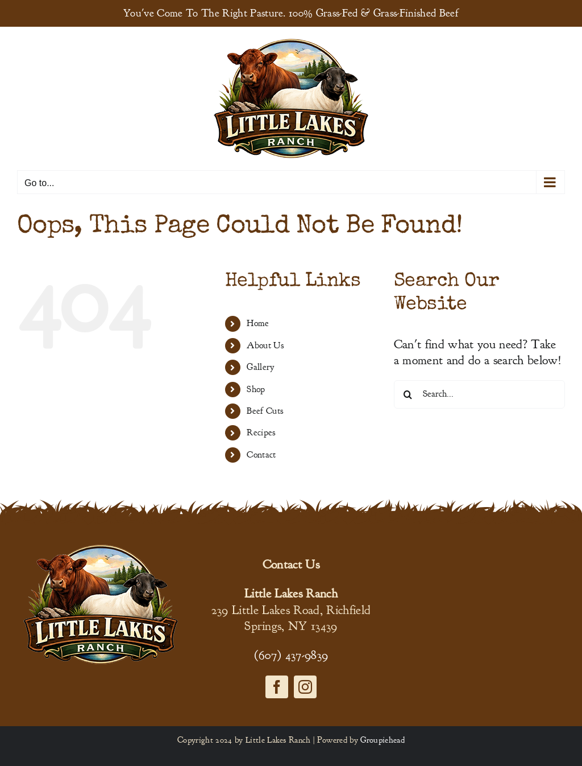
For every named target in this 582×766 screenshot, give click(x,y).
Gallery (260, 367)
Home (258, 323)
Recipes (261, 432)
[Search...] (479, 394)
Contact (261, 454)
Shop (256, 389)
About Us (265, 345)
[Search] (408, 394)
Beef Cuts (265, 411)
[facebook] (276, 687)
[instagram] (305, 687)
